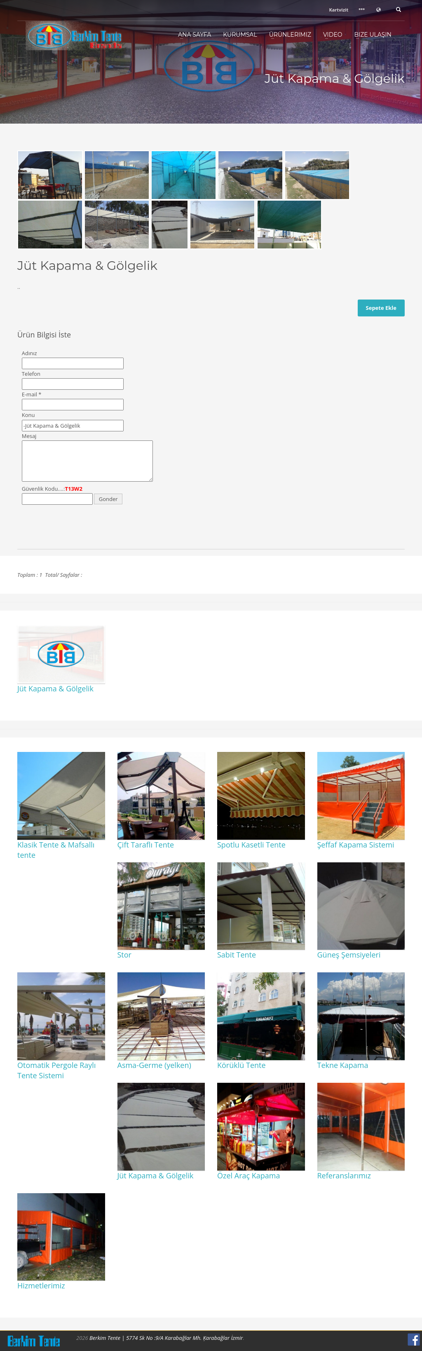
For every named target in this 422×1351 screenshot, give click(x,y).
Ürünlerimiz (290, 34)
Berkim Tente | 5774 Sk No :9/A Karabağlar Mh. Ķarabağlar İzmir (166, 1338)
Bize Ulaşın (373, 34)
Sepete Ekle (381, 307)
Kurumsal (240, 34)
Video (332, 34)
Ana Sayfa (194, 34)
